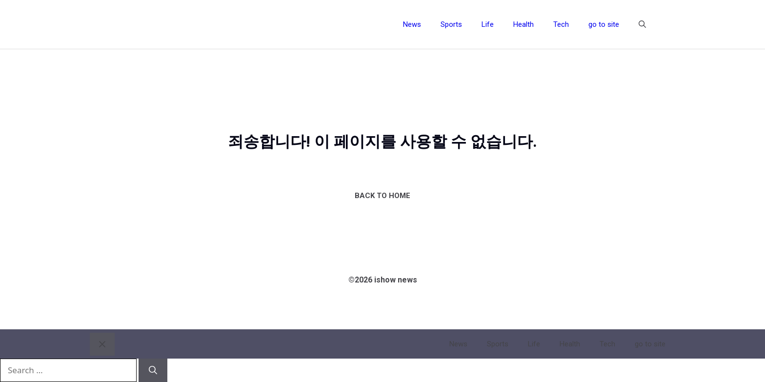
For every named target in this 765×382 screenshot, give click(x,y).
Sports (451, 24)
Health (523, 24)
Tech (561, 24)
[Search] (153, 370)
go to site (603, 24)
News (412, 24)
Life (488, 24)
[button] (642, 24)
